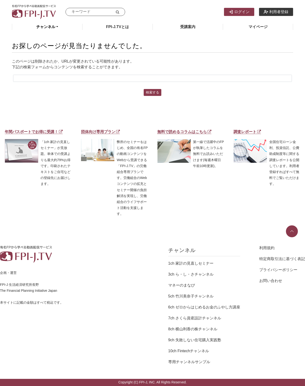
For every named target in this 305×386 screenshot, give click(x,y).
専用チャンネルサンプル (189, 362)
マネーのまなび (181, 285)
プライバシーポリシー (278, 270)
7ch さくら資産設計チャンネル (194, 318)
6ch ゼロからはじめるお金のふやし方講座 (204, 307)
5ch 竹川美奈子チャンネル (191, 296)
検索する (152, 92)
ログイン (239, 12)
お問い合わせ (270, 281)
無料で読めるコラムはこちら (184, 132)
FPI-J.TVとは (117, 27)
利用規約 (266, 248)
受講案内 (187, 27)
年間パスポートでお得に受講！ (34, 132)
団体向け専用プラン (100, 132)
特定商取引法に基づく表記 (282, 259)
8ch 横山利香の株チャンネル (192, 329)
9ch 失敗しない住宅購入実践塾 (194, 340)
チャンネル (45, 27)
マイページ (258, 27)
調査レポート (247, 132)
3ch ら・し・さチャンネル (191, 274)
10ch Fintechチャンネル (188, 351)
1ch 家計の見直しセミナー (191, 263)
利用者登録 (276, 12)
